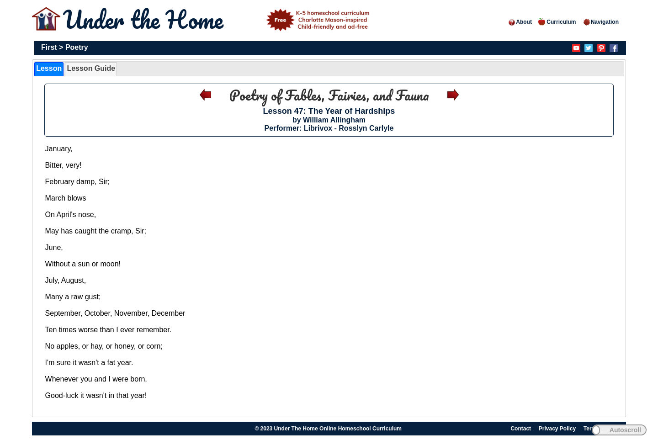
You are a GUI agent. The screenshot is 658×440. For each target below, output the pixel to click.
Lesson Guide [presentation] (91, 68)
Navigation (601, 22)
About (520, 22)
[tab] (49, 69)
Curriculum (557, 22)
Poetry (76, 47)
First (49, 47)
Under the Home (218, 19)
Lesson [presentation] (49, 68)
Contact (520, 428)
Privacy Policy (557, 428)
